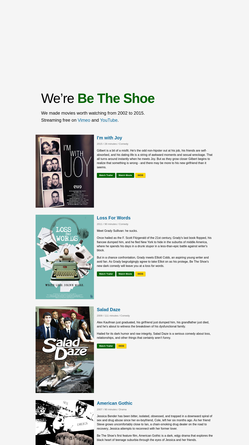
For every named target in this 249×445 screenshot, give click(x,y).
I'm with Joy (109, 137)
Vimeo (84, 120)
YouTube (108, 120)
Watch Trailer (106, 175)
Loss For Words (114, 217)
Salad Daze (108, 309)
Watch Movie (125, 175)
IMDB (140, 175)
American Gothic (114, 403)
